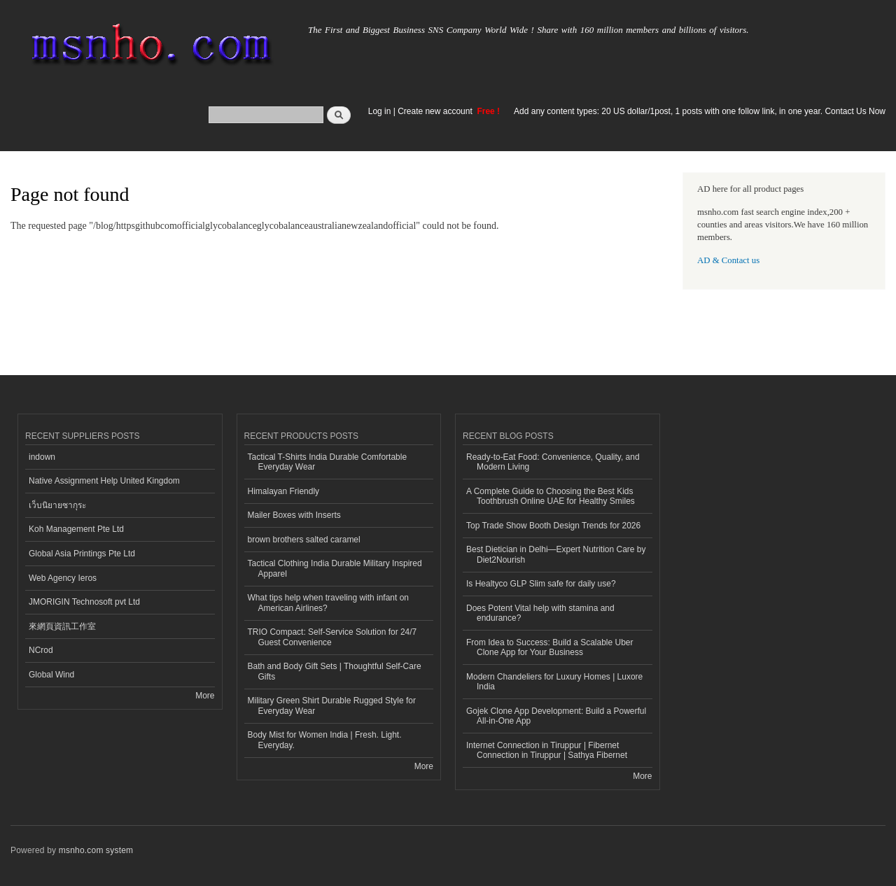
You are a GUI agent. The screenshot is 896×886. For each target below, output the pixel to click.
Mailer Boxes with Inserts (294, 515)
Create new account (436, 111)
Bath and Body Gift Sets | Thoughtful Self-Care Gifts (334, 671)
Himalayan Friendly (284, 491)
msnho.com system (96, 850)
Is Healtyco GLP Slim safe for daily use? (541, 584)
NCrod (41, 650)
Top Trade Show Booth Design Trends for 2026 (553, 525)
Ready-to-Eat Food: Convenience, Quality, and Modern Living (553, 462)
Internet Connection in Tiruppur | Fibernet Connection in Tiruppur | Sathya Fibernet (546, 750)
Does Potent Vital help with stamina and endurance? (540, 613)
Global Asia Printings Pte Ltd (82, 553)
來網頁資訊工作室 (62, 626)
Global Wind (51, 675)
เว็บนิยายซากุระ (57, 505)
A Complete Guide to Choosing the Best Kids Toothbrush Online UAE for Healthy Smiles (550, 496)
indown (42, 457)
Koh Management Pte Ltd (76, 529)
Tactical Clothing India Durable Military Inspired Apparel (335, 568)
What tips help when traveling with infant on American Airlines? (329, 602)
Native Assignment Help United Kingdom (104, 481)
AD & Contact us (728, 260)
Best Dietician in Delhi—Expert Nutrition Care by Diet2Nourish (555, 554)
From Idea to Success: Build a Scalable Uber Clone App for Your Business (549, 647)
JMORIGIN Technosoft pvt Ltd (84, 602)
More (204, 696)
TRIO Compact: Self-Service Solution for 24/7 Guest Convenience (332, 637)
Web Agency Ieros (63, 578)
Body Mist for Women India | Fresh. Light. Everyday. (325, 740)
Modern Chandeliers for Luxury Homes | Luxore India (554, 681)
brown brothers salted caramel (304, 539)
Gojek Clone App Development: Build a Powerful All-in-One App (556, 716)
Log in (379, 111)
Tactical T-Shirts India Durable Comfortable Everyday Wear (327, 462)
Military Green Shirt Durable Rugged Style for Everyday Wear (332, 705)
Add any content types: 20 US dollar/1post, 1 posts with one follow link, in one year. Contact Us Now (700, 111)
